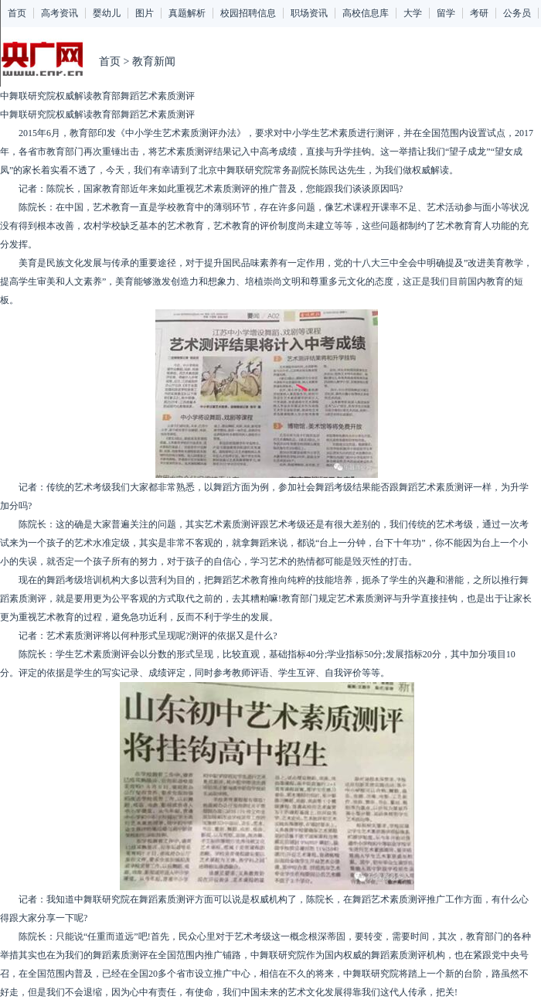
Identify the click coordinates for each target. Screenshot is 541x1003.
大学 (412, 13)
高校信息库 (365, 13)
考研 (479, 13)
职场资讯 (309, 13)
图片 (144, 13)
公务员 (517, 13)
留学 (446, 13)
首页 (17, 13)
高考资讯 (59, 13)
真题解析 (187, 13)
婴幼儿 (107, 13)
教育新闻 (153, 61)
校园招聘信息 (248, 13)
